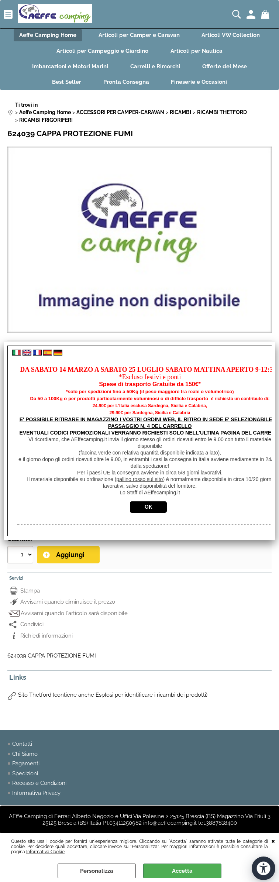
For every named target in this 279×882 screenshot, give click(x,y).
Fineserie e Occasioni (199, 82)
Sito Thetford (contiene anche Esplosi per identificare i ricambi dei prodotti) (112, 695)
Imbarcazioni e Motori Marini (70, 66)
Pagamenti (25, 764)
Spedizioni (25, 773)
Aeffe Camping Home (47, 35)
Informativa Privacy (36, 793)
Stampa (30, 590)
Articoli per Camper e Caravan (139, 35)
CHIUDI (273, 840)
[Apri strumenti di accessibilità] (263, 868)
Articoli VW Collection (231, 35)
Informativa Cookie (45, 851)
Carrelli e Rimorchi (155, 66)
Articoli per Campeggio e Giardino (102, 51)
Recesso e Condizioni (39, 783)
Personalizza (96, 871)
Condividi (32, 624)
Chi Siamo (25, 754)
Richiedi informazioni (46, 635)
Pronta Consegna (126, 82)
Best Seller (66, 82)
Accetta (182, 871)
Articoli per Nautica (196, 51)
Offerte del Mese (224, 66)
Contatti (22, 744)
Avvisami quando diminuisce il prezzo (67, 602)
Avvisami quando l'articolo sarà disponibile (74, 613)
